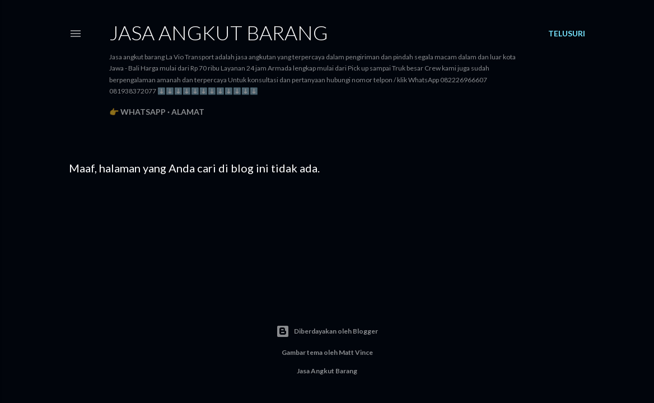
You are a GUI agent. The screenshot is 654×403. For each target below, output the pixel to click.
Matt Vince (356, 352)
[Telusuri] (566, 33)
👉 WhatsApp (137, 111)
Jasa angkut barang (218, 32)
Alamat (187, 111)
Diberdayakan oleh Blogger (327, 331)
